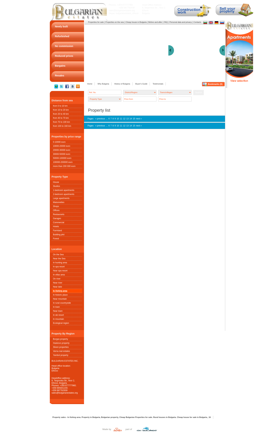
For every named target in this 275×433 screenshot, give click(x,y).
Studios (56, 186)
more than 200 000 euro (64, 166)
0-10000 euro (59, 142)
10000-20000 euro (61, 146)
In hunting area (60, 262)
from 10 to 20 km (61, 110)
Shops (56, 206)
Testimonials (158, 84)
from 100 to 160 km (62, 126)
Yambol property (60, 355)
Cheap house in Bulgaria (135, 22)
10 (118, 118)
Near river (57, 283)
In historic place (60, 295)
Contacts (197, 22)
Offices (56, 210)
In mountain (58, 319)
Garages (57, 218)
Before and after (155, 22)
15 (134, 118)
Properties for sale (96, 22)
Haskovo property (61, 343)
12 (124, 118)
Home (89, 84)
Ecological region (61, 323)
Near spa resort (60, 270)
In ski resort (58, 315)
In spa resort (59, 266)
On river (57, 279)
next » (139, 118)
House (56, 182)
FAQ (166, 22)
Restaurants (58, 214)
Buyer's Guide (141, 84)
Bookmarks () (215, 84)
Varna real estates (61, 351)
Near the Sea (59, 258)
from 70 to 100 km (61, 122)
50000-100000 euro (62, 158)
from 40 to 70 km (61, 118)
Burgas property (60, 339)
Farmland (57, 230)
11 (121, 118)
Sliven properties (61, 347)
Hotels (56, 226)
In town (56, 307)
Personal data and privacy (180, 22)
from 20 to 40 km (61, 114)
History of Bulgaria (122, 84)
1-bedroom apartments (63, 190)
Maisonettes (58, 202)
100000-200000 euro (62, 162)
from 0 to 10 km (60, 106)
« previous (100, 118)
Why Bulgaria (103, 84)
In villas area (59, 274)
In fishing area (60, 291)
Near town (58, 311)
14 (131, 118)
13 (127, 118)
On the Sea (58, 254)
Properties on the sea (114, 22)
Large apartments (61, 198)
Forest (56, 238)
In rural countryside (62, 303)
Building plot (58, 234)
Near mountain (60, 299)
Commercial (58, 222)
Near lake (57, 287)
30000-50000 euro (61, 154)
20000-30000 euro (61, 150)
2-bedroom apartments (63, 194)
